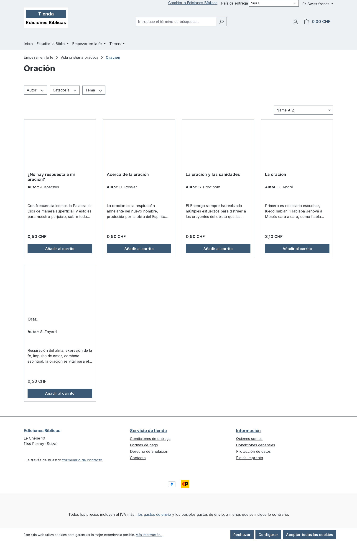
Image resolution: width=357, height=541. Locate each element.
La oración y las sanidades (213, 174)
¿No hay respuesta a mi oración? (51, 177)
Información (248, 430)
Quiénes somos (249, 438)
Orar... (34, 319)
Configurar (268, 534)
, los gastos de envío (153, 514)
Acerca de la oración (128, 174)
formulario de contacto (82, 460)
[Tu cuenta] (295, 21)
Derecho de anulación (149, 451)
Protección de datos (253, 451)
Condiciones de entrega (150, 438)
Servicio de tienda (148, 430)
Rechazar (242, 534)
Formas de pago (144, 445)
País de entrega (234, 3)
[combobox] (176, 21)
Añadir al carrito (59, 248)
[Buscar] (221, 21)
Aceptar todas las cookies (309, 534)
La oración (275, 174)
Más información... (149, 535)
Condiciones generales (255, 445)
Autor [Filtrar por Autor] (35, 90)
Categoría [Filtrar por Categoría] (65, 90)
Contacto (138, 457)
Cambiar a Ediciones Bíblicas (192, 2)
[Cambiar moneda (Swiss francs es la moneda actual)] (317, 4)
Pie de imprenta (249, 457)
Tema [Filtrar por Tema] (93, 90)
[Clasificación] (303, 110)
